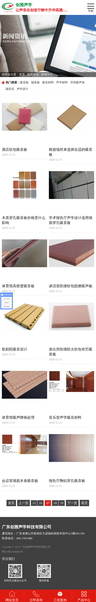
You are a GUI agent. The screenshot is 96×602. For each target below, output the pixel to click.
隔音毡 (10, 88)
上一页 (23, 503)
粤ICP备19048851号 (12, 551)
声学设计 (22, 88)
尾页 (84, 503)
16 (40, 503)
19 (61, 503)
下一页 (72, 503)
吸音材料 (48, 82)
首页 (22, 74)
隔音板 (35, 82)
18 (55, 503)
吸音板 (24, 82)
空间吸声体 (77, 82)
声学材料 (62, 82)
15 (34, 503)
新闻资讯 (33, 74)
